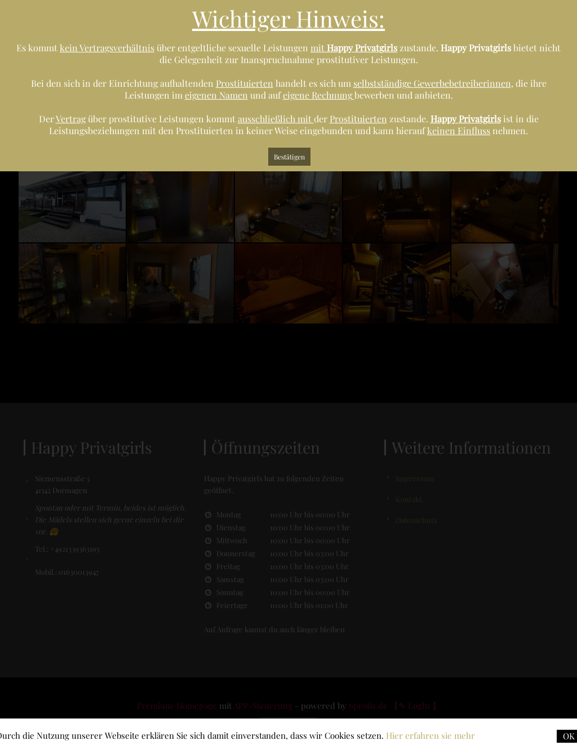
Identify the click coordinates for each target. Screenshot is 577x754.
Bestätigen (289, 156)
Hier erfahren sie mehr (430, 735)
